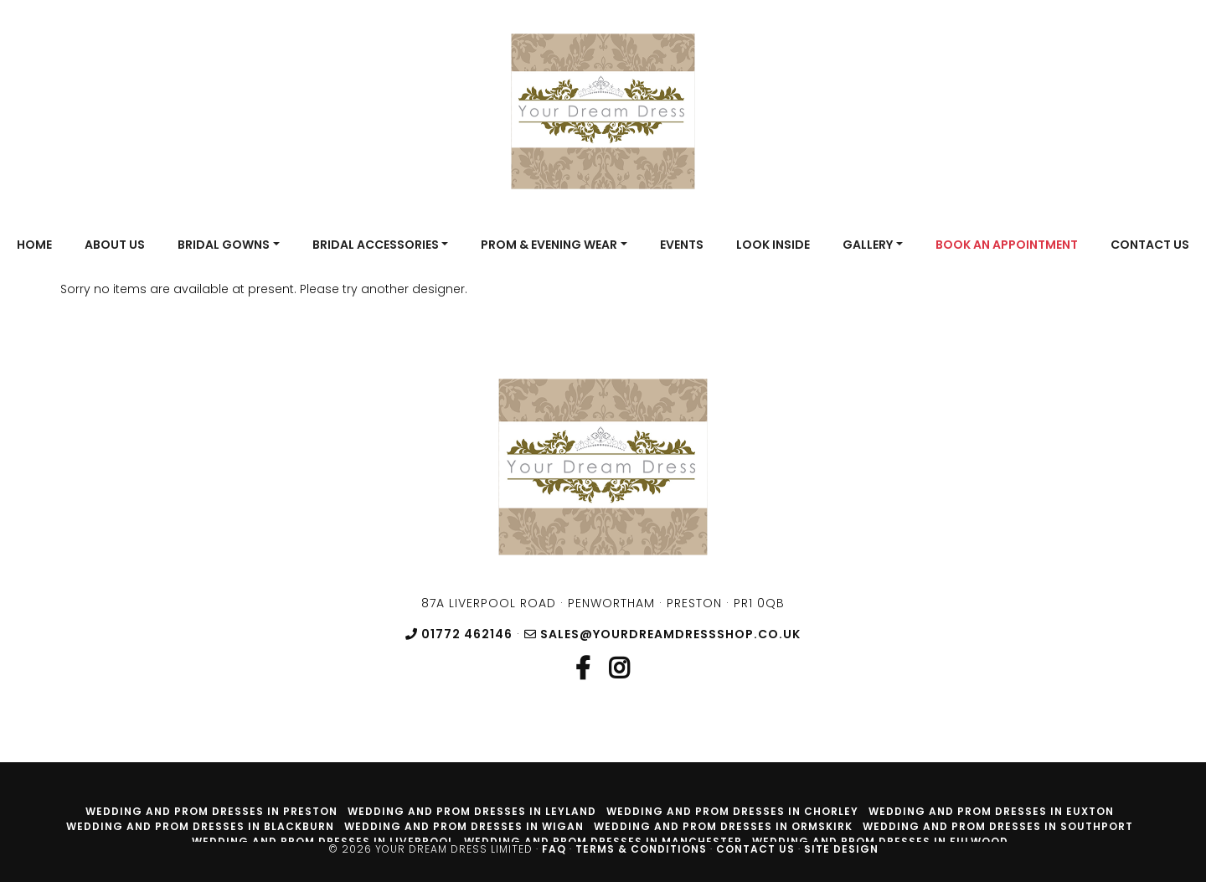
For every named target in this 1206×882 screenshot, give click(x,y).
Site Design (841, 849)
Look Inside (773, 244)
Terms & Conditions (641, 849)
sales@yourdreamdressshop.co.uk (662, 634)
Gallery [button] (868, 244)
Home (34, 244)
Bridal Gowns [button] (224, 244)
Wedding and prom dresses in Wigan (464, 826)
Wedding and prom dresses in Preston (211, 811)
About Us (115, 244)
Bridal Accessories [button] (375, 244)
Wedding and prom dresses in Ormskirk (723, 826)
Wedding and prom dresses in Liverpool (323, 841)
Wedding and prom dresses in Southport (998, 826)
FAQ (554, 849)
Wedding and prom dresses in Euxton (991, 811)
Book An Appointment (1006, 244)
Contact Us (1150, 244)
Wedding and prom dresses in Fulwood (880, 841)
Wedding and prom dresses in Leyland (472, 811)
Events (682, 244)
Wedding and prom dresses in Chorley (732, 811)
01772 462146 (459, 634)
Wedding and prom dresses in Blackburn (200, 826)
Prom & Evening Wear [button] (549, 244)
